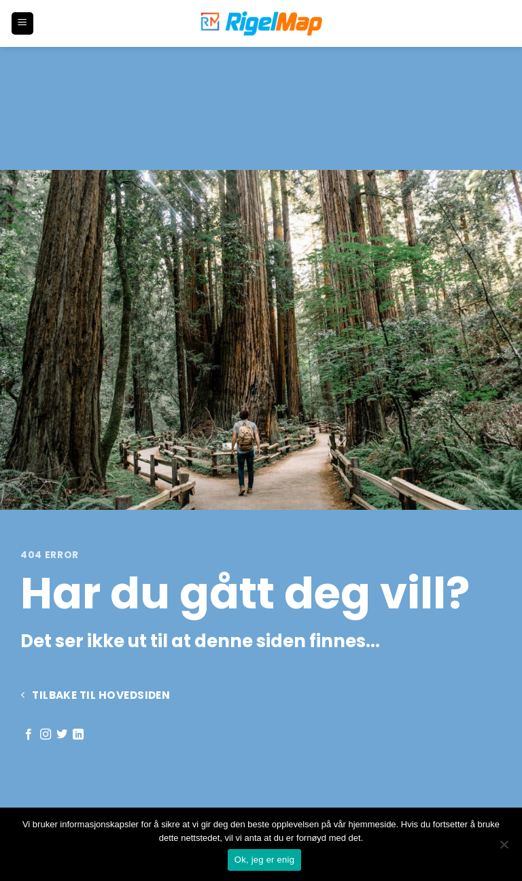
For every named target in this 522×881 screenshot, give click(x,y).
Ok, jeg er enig (264, 859)
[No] (503, 848)
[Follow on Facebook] (28, 735)
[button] (22, 23)
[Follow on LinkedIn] (78, 735)
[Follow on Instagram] (45, 735)
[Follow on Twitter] (61, 735)
